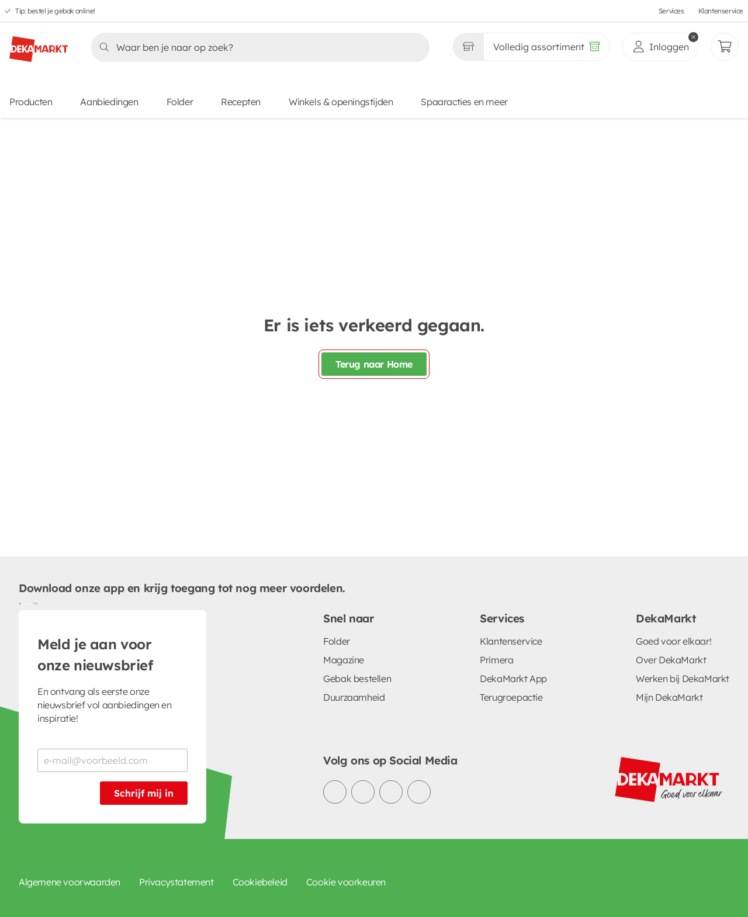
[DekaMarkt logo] (38, 44)
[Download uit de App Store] (32, 603)
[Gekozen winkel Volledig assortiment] (468, 47)
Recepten (241, 102)
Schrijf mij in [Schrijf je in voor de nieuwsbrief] (144, 793)
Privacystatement (176, 882)
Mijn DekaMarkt (669, 697)
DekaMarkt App (513, 678)
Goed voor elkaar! (673, 641)
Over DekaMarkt (671, 660)
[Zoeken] (256, 47)
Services (671, 10)
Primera (496, 660)
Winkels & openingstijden (341, 102)
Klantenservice (720, 10)
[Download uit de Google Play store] (23, 603)
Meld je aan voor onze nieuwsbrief (95, 654)
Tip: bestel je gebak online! (55, 10)
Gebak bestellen (357, 678)
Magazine (343, 660)
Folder (180, 102)
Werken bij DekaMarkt (682, 678)
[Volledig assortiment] (546, 47)
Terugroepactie (511, 697)
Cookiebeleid (260, 882)
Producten (30, 102)
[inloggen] (660, 47)
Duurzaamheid (354, 697)
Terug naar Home (374, 364)
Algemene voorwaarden (69, 882)
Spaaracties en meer (464, 102)
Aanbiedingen (109, 102)
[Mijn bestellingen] (725, 47)
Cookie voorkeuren (346, 882)
